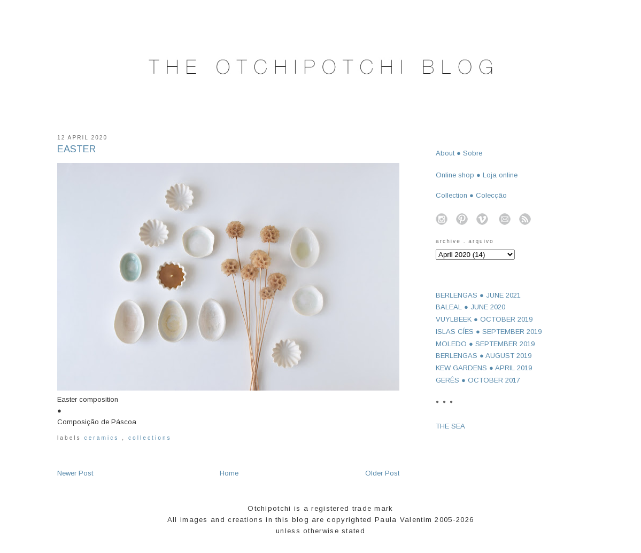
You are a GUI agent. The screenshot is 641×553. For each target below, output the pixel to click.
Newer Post (75, 473)
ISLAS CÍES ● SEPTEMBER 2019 (489, 332)
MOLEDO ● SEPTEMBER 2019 (485, 344)
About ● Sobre (459, 153)
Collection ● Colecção (471, 195)
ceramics (103, 438)
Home (229, 473)
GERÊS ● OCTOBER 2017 (478, 380)
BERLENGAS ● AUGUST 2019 (483, 356)
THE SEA (450, 426)
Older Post (382, 473)
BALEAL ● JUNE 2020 (470, 307)
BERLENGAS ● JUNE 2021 (478, 295)
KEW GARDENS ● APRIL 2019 (484, 368)
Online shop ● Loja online (477, 175)
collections (150, 438)
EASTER (76, 149)
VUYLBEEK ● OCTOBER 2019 (484, 319)
